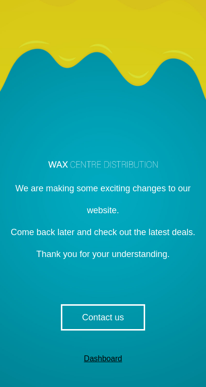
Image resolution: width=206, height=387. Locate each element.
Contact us (103, 317)
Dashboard (103, 358)
